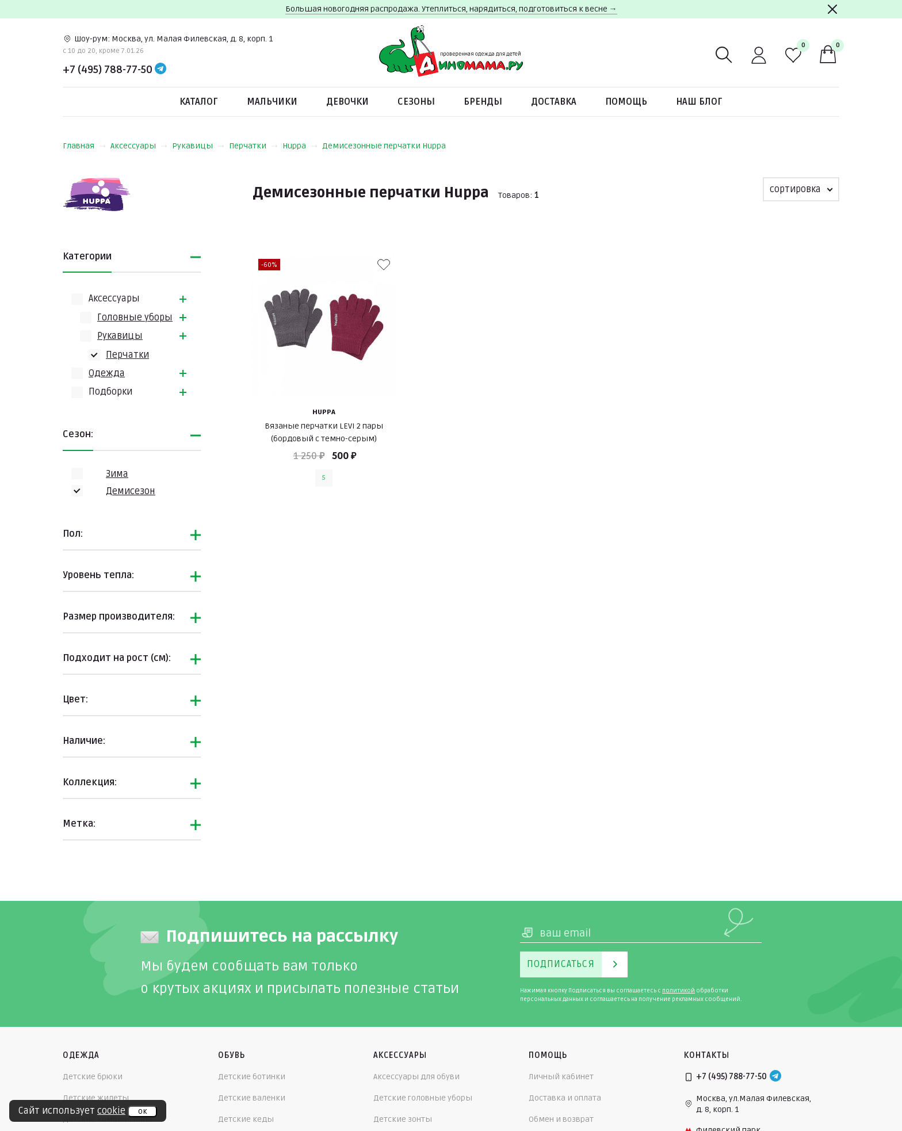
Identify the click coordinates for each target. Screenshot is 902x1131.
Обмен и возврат (561, 1119)
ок (142, 1111)
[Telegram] (160, 70)
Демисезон (130, 491)
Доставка (553, 102)
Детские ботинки (251, 1077)
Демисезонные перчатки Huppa (384, 146)
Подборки (110, 392)
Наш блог (699, 102)
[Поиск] (724, 55)
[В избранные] (383, 264)
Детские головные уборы (422, 1098)
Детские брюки (93, 1077)
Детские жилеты (96, 1098)
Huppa (300, 146)
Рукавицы (198, 146)
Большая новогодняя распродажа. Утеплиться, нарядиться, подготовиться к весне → (451, 9)
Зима (117, 474)
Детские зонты (402, 1119)
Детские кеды (246, 1119)
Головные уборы (135, 317)
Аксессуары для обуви (416, 1077)
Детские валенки (251, 1098)
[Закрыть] (832, 9)
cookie (111, 1111)
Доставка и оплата (565, 1098)
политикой (678, 990)
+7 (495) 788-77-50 (107, 69)
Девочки (347, 102)
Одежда (107, 373)
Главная (84, 146)
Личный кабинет (561, 1077)
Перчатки (253, 146)
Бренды (483, 102)
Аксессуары (138, 146)
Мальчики (272, 102)
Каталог (198, 102)
